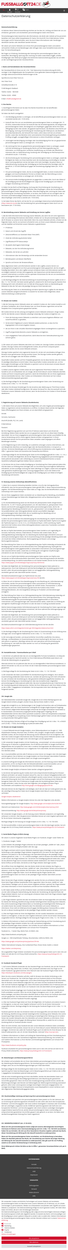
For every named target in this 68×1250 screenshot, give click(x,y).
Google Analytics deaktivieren (11, 797)
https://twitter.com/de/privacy (11, 948)
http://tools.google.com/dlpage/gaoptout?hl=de (37, 785)
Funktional (8, 1232)
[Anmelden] (10, 11)
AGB (34, 1171)
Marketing (8, 1226)
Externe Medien (10, 1228)
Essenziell (8, 1224)
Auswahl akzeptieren (34, 1246)
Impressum (34, 1175)
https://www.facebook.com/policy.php (13, 1045)
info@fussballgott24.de (13, 99)
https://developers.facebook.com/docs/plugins (16, 973)
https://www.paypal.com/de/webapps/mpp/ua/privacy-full (20, 578)
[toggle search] (4, 10)
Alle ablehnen (34, 1242)
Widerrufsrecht (34, 1192)
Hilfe (34, 1196)
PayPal (7, 1230)
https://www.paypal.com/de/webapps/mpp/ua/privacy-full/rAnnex (22, 563)
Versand (34, 1189)
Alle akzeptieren (34, 1238)
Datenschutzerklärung (34, 1168)
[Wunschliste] (18, 11)
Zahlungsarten (34, 1185)
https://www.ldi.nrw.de (9, 203)
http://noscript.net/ (51, 1032)
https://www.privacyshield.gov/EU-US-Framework (36, 1051)
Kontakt (34, 1164)
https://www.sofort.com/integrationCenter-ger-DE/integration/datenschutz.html (27, 628)
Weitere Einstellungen (8, 1234)
